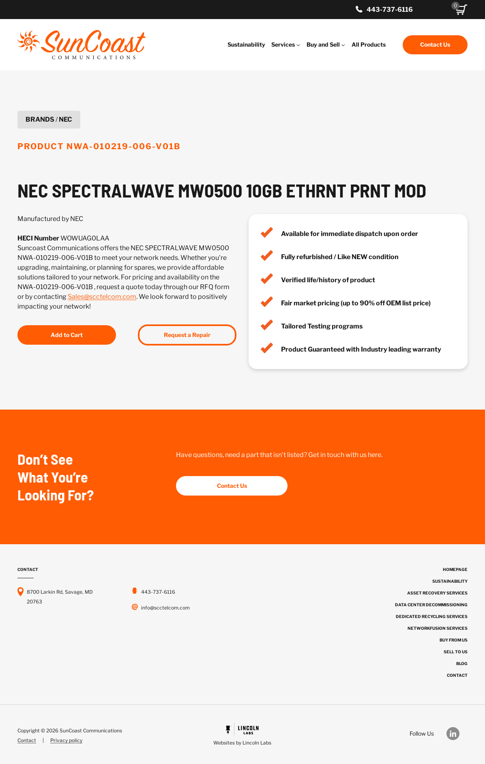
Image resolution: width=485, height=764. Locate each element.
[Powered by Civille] (242, 735)
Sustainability (246, 44)
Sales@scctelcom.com (102, 296)
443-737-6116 (390, 9)
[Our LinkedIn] (457, 733)
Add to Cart (67, 334)
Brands (40, 119)
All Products (369, 44)
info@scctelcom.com (165, 608)
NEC (65, 119)
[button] (461, 10)
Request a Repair (187, 334)
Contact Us (435, 44)
